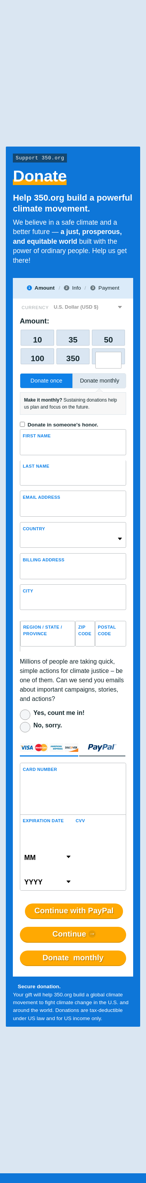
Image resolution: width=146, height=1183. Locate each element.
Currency (35, 307)
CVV (80, 820)
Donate (73, 958)
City (28, 591)
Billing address (43, 559)
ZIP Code (84, 630)
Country (34, 528)
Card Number (40, 769)
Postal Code (107, 630)
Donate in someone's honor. (63, 425)
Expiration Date (43, 820)
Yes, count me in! (58, 712)
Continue (69, 934)
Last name (36, 466)
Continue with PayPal (73, 911)
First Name (37, 435)
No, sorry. (47, 725)
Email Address (41, 497)
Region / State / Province (42, 630)
